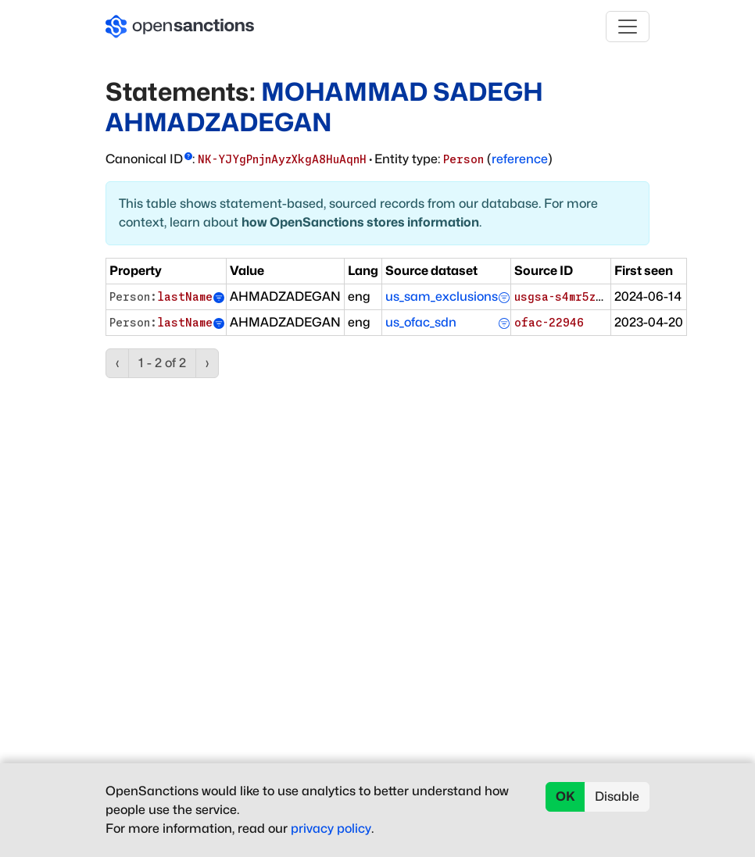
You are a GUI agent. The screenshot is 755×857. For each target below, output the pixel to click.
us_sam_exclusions (441, 296)
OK (565, 796)
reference (520, 159)
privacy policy (331, 828)
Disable (617, 796)
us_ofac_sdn (420, 322)
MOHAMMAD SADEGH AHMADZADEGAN (324, 107)
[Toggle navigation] (627, 26)
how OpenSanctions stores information (360, 222)
